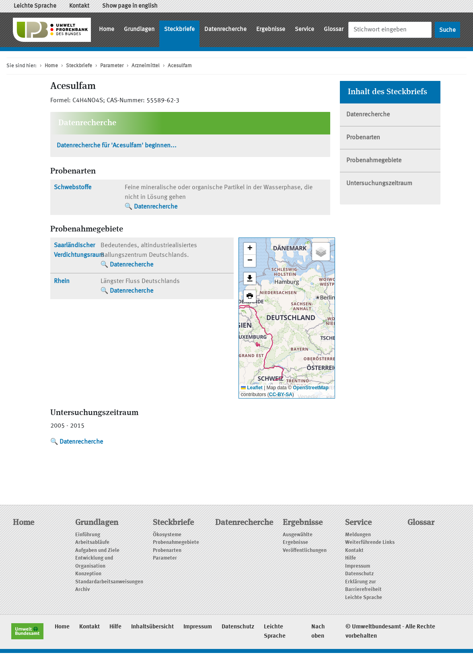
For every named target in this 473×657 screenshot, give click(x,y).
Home (106, 30)
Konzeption (88, 573)
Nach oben (318, 631)
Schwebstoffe (72, 187)
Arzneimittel (146, 65)
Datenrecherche (225, 30)
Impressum (357, 566)
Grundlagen (139, 30)
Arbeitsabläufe (92, 542)
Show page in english (130, 6)
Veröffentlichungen (305, 550)
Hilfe (350, 558)
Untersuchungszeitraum (379, 183)
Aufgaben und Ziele (97, 550)
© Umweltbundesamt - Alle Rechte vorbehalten (390, 631)
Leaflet (252, 387)
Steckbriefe (179, 30)
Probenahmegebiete (373, 160)
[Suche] (390, 29)
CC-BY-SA (280, 394)
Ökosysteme (167, 534)
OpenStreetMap (311, 387)
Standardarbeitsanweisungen (109, 582)
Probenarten (363, 137)
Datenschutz (359, 573)
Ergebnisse (270, 30)
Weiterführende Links (370, 542)
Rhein (62, 281)
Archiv (82, 589)
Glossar (333, 30)
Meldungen (358, 534)
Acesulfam (180, 65)
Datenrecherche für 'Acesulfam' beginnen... (117, 146)
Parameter (111, 65)
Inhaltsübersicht (152, 627)
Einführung (87, 534)
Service (304, 30)
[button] (250, 249)
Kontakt (79, 6)
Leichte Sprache (35, 6)
